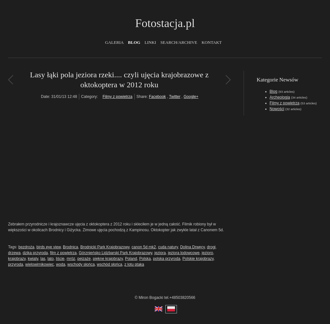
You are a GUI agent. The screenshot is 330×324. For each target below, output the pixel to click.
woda (60, 264)
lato (50, 258)
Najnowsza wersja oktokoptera (10, 79)
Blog (134, 42)
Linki (150, 42)
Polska (145, 258)
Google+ (191, 96)
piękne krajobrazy (108, 258)
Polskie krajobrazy (197, 258)
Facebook (157, 96)
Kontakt (211, 42)
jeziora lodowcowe (183, 253)
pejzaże (84, 258)
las (42, 258)
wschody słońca (81, 264)
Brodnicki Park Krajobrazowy (105, 247)
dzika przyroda (35, 253)
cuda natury (168, 247)
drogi (211, 247)
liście (60, 258)
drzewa (14, 253)
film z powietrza (63, 253)
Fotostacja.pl (165, 23)
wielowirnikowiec (39, 264)
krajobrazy (16, 258)
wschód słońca (109, 264)
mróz (71, 258)
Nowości (277, 109)
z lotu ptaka (134, 264)
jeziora (160, 253)
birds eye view (48, 247)
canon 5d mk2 (143, 247)
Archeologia (280, 97)
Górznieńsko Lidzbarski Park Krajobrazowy (115, 253)
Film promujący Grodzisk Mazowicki (228, 79)
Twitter (174, 96)
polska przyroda (166, 258)
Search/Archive (178, 42)
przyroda (15, 264)
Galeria (114, 42)
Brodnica (70, 247)
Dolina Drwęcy (192, 247)
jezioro (207, 253)
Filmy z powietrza (117, 96)
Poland (131, 258)
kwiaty (33, 258)
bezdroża (26, 247)
